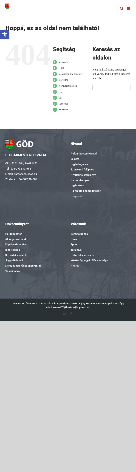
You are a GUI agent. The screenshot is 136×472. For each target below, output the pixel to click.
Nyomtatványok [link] (80, 180)
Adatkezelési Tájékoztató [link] (60, 307)
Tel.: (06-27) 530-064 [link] (18, 168)
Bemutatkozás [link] (79, 233)
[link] (4, 34)
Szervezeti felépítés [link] (82, 169)
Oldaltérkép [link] (116, 303)
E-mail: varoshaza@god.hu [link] (21, 174)
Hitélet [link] (75, 265)
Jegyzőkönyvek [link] (14, 260)
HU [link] (60, 92)
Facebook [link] (63, 103)
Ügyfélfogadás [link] (79, 164)
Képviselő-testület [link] (16, 244)
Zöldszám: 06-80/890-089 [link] (21, 179)
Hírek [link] (61, 68)
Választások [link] (12, 271)
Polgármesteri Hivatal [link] (84, 153)
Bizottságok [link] (12, 249)
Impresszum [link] (83, 307)
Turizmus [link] (76, 249)
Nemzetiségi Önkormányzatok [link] (23, 265)
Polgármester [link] (13, 233)
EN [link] (60, 97)
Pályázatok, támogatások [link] (86, 190)
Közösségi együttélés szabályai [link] (89, 260)
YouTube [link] (63, 109)
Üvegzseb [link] (76, 196)
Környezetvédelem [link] (68, 86)
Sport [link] (74, 244)
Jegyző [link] (75, 159)
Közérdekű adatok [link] (16, 255)
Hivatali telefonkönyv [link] (83, 174)
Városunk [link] (63, 79)
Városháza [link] (64, 62)
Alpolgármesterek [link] (16, 239)
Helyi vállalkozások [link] (82, 255)
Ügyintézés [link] (77, 185)
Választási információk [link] (70, 74)
